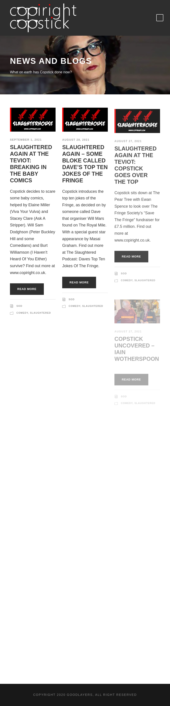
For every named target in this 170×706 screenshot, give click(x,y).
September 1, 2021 (26, 139)
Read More (27, 289)
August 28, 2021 (75, 140)
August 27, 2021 (128, 144)
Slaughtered (40, 312)
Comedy (22, 312)
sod (19, 306)
